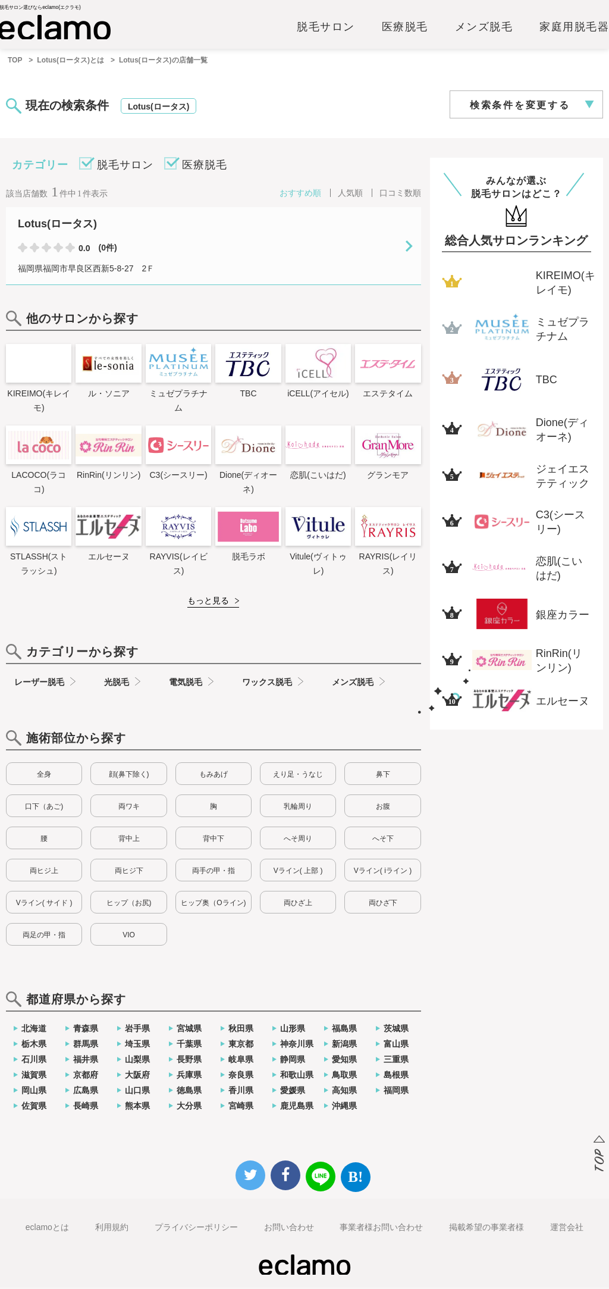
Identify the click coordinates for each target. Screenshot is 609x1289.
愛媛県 (292, 1092)
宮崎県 (240, 1107)
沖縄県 (344, 1107)
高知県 (344, 1092)
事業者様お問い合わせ (381, 1229)
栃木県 (33, 1045)
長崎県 (85, 1107)
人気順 (350, 194)
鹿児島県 (296, 1107)
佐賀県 (33, 1107)
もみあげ (213, 776)
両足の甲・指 (44, 937)
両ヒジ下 (129, 872)
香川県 (240, 1092)
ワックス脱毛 (267, 684)
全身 (44, 776)
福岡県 (396, 1092)
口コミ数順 (400, 194)
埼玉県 (137, 1045)
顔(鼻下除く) (129, 776)
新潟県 (344, 1045)
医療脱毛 (405, 28)
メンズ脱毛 (484, 28)
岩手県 (137, 1030)
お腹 (383, 808)
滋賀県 (33, 1076)
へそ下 (383, 840)
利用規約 (111, 1229)
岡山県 (33, 1092)
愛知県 (344, 1061)
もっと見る (208, 602)
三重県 (396, 1061)
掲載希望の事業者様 (486, 1229)
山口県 (137, 1092)
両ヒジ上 (44, 872)
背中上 (129, 840)
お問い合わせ (289, 1229)
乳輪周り (298, 808)
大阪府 (137, 1076)
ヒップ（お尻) (129, 904)
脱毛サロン (326, 28)
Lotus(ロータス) (158, 108)
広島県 (85, 1092)
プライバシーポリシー (196, 1229)
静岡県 (292, 1061)
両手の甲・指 (213, 872)
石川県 (33, 1061)
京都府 (85, 1076)
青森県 (85, 1030)
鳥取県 (344, 1076)
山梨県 (137, 1061)
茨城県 (396, 1030)
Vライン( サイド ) (44, 904)
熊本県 (137, 1107)
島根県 (396, 1076)
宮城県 (189, 1030)
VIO (129, 937)
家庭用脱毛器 (574, 28)
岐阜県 (240, 1061)
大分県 (189, 1107)
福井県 (85, 1061)
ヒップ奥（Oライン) (213, 904)
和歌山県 (296, 1076)
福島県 (344, 1030)
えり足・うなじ (298, 776)
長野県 (189, 1061)
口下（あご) (44, 808)
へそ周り (298, 840)
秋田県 (240, 1030)
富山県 (396, 1045)
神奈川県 (296, 1045)
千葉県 (189, 1045)
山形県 (292, 1030)
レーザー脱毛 (39, 684)
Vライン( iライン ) (383, 872)
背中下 (213, 840)
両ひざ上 (298, 904)
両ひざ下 (383, 904)
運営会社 (566, 1229)
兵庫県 (189, 1076)
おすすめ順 (300, 194)
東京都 (240, 1045)
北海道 (33, 1030)
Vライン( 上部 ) (298, 872)
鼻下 (383, 776)
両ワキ (129, 808)
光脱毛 (116, 684)
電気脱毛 (185, 684)
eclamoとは (47, 1229)
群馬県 (85, 1045)
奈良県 (240, 1076)
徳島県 (189, 1092)
